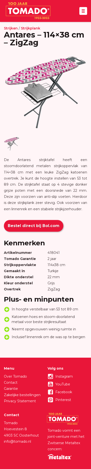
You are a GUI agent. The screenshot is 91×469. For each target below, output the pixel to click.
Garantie (11, 388)
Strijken (11, 28)
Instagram (64, 376)
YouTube (62, 384)
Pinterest (63, 400)
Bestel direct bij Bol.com (33, 225)
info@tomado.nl (17, 441)
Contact (10, 382)
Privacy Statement (20, 401)
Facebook (63, 392)
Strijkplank (30, 28)
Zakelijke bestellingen (22, 395)
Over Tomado (15, 376)
